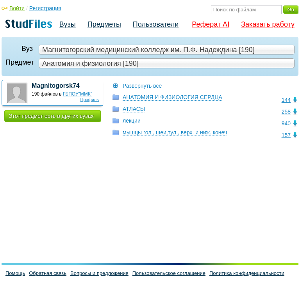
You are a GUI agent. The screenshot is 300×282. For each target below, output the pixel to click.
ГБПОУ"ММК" (77, 94)
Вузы (67, 24)
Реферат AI (210, 24)
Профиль (89, 99)
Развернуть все (142, 86)
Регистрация (45, 8)
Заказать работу (268, 24)
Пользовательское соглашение (168, 273)
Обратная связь (47, 273)
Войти (17, 8)
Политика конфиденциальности (246, 273)
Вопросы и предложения (99, 273)
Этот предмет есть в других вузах (51, 116)
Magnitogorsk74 (56, 85)
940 (286, 123)
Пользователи (156, 24)
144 (286, 100)
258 (286, 111)
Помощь (15, 273)
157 (286, 135)
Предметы (104, 24)
